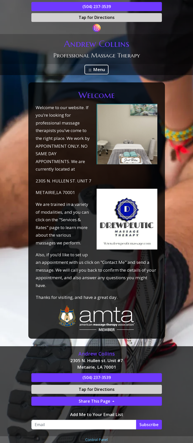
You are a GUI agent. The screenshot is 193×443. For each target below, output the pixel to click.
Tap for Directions (97, 17)
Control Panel (96, 439)
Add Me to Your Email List (96, 414)
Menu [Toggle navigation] (96, 69)
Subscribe (149, 424)
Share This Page (95, 401)
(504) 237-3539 (96, 6)
